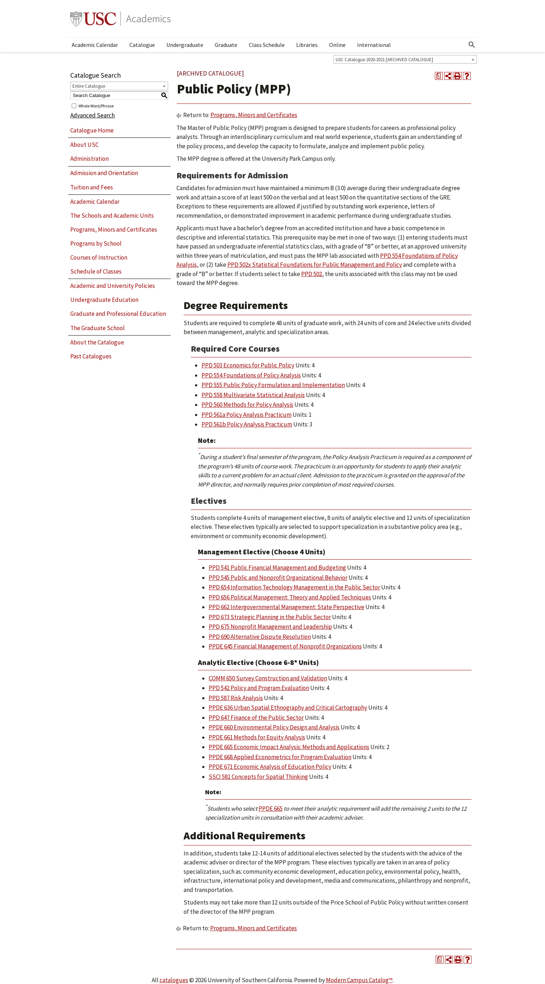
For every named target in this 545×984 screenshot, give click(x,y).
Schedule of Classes (96, 271)
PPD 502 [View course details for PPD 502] (311, 274)
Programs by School (96, 243)
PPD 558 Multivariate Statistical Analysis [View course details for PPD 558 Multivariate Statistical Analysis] (253, 395)
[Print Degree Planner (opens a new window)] (439, 76)
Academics (148, 18)
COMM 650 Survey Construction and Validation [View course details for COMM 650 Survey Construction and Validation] (268, 678)
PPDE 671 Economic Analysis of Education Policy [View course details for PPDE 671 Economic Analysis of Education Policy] (270, 767)
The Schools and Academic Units (112, 216)
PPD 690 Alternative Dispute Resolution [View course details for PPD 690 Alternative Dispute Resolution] (260, 637)
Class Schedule (267, 44)
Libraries (307, 44)
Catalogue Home (92, 130)
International (374, 44)
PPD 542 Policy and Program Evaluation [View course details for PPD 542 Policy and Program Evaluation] (259, 688)
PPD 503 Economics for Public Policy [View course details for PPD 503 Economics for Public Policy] (248, 365)
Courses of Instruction (98, 257)
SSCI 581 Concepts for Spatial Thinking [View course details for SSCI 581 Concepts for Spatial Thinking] (258, 777)
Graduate (226, 44)
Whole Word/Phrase (96, 105)
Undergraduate (184, 44)
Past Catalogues (91, 356)
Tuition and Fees (91, 187)
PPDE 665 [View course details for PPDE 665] (271, 808)
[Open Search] (472, 45)
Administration (89, 159)
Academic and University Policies (112, 286)
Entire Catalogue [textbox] (88, 86)
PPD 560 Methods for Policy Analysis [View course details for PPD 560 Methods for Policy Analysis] (247, 405)
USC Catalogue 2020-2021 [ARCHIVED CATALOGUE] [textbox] (384, 60)
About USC (84, 145)
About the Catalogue (97, 342)
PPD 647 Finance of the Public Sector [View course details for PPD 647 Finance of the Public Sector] (256, 718)
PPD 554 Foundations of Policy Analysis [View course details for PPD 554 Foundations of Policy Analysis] (251, 375)
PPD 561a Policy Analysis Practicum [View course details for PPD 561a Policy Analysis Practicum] (247, 415)
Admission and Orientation (104, 173)
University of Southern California (93, 18)
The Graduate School (97, 328)
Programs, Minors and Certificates (113, 229)
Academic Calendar (95, 44)
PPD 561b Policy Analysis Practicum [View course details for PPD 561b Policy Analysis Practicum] (247, 424)
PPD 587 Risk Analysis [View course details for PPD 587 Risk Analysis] (236, 698)
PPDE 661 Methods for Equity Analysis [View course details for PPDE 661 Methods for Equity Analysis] (257, 737)
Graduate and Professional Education (118, 314)
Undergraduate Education (104, 300)
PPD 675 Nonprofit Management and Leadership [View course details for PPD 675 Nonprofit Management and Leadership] (270, 627)
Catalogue (142, 44)
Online (337, 44)
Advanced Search (92, 115)
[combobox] (405, 59)
